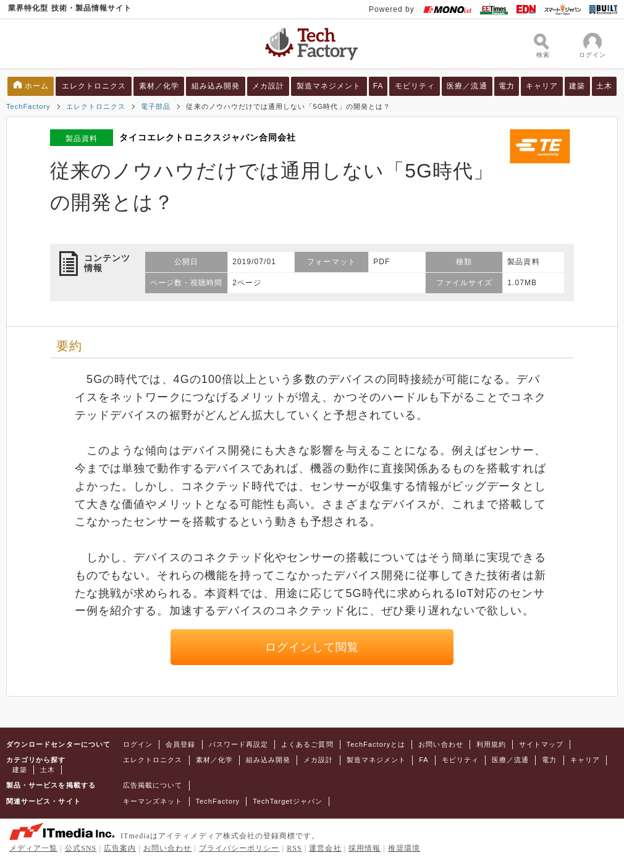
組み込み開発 (216, 86)
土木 (604, 86)
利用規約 (491, 744)
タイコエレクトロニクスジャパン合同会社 (207, 137)
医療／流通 (467, 86)
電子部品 (156, 106)
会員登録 (180, 744)
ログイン (138, 744)
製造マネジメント (329, 86)
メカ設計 (268, 86)
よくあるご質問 (307, 744)
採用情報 (364, 848)
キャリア (542, 86)
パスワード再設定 (239, 744)
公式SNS (80, 848)
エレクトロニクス (94, 86)
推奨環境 (404, 848)
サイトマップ (541, 744)
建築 (577, 86)
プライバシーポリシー (239, 848)
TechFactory (28, 106)
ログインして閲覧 (312, 647)
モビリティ (415, 86)
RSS (294, 848)
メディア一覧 (33, 848)
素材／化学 (159, 86)
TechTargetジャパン (288, 801)
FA (378, 86)
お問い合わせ (440, 744)
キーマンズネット (153, 801)
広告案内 (120, 848)
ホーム (37, 86)
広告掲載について (153, 785)
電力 (507, 86)
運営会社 (325, 848)
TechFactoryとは (376, 744)
